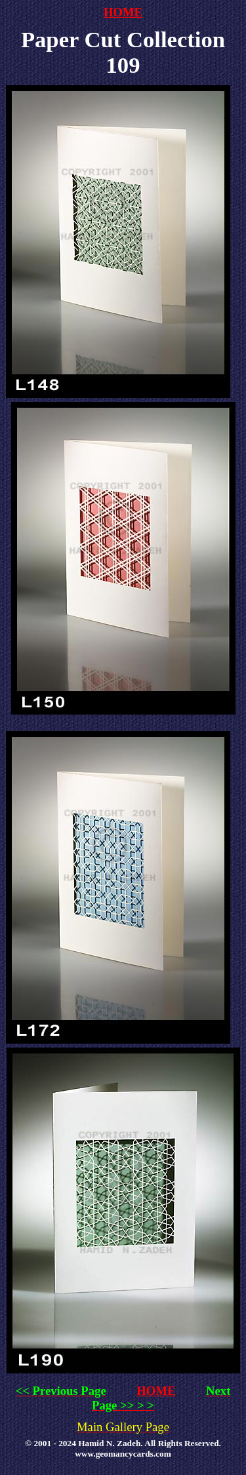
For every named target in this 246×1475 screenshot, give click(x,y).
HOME (123, 12)
